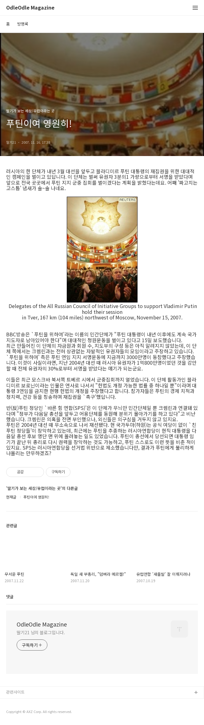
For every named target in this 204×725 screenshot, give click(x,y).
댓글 (10, 596)
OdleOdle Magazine (30, 8)
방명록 (22, 24)
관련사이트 (15, 692)
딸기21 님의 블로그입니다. (41, 632)
